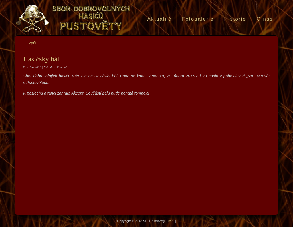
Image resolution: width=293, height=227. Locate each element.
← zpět (30, 43)
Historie (235, 19)
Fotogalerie (198, 19)
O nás (265, 19)
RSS (171, 221)
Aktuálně (159, 19)
